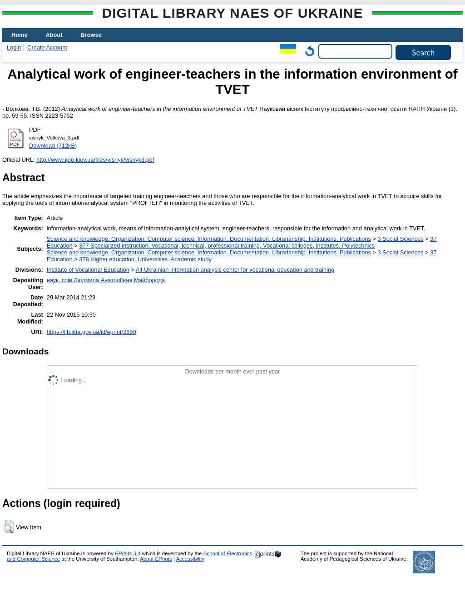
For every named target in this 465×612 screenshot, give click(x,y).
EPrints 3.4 (127, 553)
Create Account (47, 47)
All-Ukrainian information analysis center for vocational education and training (235, 269)
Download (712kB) (53, 145)
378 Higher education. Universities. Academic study (145, 259)
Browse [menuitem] (91, 34)
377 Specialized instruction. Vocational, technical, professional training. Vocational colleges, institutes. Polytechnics (227, 245)
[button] (9, 526)
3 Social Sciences (401, 238)
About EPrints (156, 559)
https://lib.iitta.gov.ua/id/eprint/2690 (91, 331)
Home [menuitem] (19, 34)
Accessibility (190, 559)
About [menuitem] (54, 34)
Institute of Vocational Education (88, 269)
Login (14, 47)
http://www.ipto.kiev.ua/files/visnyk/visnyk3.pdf (95, 159)
